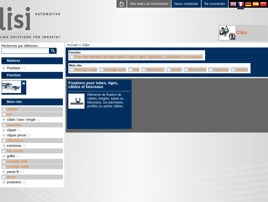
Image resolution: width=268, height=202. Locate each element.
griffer (13, 156)
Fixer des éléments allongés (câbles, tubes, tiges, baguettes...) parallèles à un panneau (138, 57)
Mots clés (14, 102)
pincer (11, 177)
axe (9, 114)
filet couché (15, 151)
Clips (233, 33)
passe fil (15, 172)
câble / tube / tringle (23, 120)
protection (16, 182)
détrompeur (15, 140)
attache (12, 109)
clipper (14, 130)
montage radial (17, 167)
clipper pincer (19, 135)
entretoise (16, 146)
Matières (13, 61)
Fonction (14, 75)
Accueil (72, 45)
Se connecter (214, 4)
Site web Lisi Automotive (149, 4)
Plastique (16, 68)
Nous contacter (186, 4)
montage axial (17, 161)
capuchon (14, 125)
